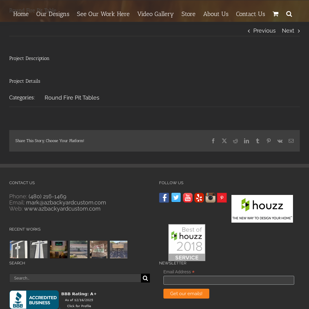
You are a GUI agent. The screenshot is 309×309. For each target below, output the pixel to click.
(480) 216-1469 (47, 196)
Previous (264, 30)
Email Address (179, 272)
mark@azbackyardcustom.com (66, 202)
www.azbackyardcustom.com (62, 208)
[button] (289, 13)
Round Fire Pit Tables (72, 97)
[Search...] (75, 278)
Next (288, 30)
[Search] (145, 278)
